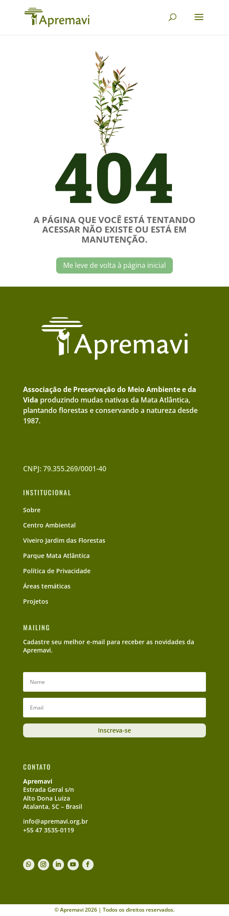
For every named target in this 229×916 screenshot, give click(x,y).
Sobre (31, 510)
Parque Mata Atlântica (56, 555)
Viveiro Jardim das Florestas (64, 540)
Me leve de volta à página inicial (114, 265)
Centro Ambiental (49, 525)
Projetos (35, 601)
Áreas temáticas (47, 586)
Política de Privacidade (57, 571)
